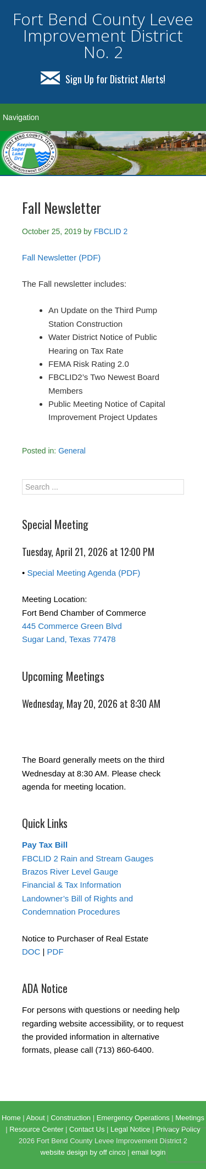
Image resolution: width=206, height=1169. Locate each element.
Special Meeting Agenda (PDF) (83, 572)
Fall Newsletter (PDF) (61, 257)
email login (148, 1152)
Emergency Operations (133, 1118)
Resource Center (36, 1129)
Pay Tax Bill (45, 844)
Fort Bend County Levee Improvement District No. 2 (103, 35)
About (35, 1118)
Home (11, 1118)
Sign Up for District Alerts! (103, 79)
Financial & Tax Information (71, 884)
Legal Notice (130, 1129)
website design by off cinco (83, 1152)
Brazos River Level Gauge (70, 871)
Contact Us (86, 1129)
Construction (71, 1118)
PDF (55, 951)
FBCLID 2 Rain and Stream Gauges (87, 858)
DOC (31, 951)
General (72, 450)
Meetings (189, 1118)
